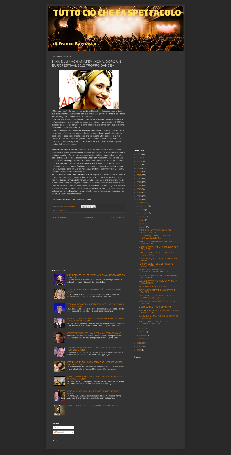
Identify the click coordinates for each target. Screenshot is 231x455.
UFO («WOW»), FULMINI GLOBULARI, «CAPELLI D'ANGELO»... (154, 237)
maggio (142, 227)
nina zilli (63, 210)
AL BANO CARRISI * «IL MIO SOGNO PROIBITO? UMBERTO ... (154, 323)
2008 (139, 350)
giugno (142, 224)
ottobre (142, 210)
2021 (139, 168)
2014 (139, 193)
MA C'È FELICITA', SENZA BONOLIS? (154, 286)
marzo (142, 332)
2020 (139, 172)
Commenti (59, 432)
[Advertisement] (88, 244)
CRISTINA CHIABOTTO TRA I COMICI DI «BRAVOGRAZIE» (155, 231)
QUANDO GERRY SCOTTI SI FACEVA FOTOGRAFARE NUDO (92, 406)
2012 (139, 200)
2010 (139, 347)
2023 (139, 161)
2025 (139, 154)
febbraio (142, 335)
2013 (139, 196)
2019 (139, 175)
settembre (143, 213)
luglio (141, 220)
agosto (142, 217)
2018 (139, 179)
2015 (139, 189)
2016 (139, 186)
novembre (143, 206)
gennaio (142, 339)
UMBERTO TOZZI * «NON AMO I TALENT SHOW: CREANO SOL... (155, 297)
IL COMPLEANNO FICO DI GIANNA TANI (155, 307)
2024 (139, 158)
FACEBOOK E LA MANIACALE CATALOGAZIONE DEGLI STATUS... (154, 271)
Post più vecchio (117, 217)
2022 (139, 165)
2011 (139, 343)
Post (57, 428)
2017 (139, 182)
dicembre (143, 203)
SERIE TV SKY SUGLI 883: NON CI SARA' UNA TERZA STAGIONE (93, 333)
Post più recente (59, 217)
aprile (141, 328)
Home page (88, 217)
